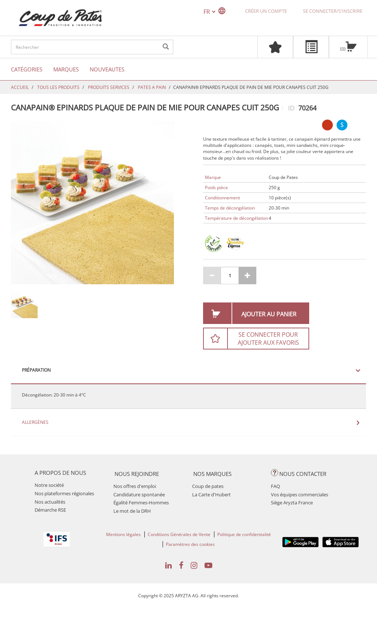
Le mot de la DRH (132, 511)
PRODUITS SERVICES (108, 87)
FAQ (275, 486)
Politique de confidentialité (244, 534)
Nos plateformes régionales (64, 493)
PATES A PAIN (152, 87)
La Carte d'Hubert (211, 494)
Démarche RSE (50, 510)
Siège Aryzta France (292, 502)
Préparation (36, 370)
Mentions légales (123, 534)
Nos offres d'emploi (134, 486)
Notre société (49, 485)
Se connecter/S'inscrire (332, 11)
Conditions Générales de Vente (179, 534)
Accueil (20, 87)
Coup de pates (208, 486)
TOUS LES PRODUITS (58, 87)
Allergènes (35, 422)
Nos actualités (50, 502)
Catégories (26, 69)
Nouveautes (107, 69)
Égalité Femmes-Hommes (141, 502)
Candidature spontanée (139, 494)
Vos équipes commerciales (299, 494)
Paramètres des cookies (190, 544)
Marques (66, 69)
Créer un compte (266, 11)
